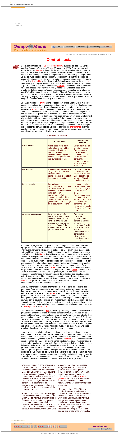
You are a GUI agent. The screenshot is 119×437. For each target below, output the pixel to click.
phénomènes (75, 127)
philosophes (26, 280)
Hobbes (86, 81)
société (68, 339)
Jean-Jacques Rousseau (52, 66)
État (47, 311)
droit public (36, 81)
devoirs (39, 70)
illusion (31, 254)
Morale (96, 54)
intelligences (29, 306)
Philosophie (88, 54)
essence (61, 347)
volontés (44, 306)
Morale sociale (106, 54)
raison (74, 270)
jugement (52, 267)
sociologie (36, 109)
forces (52, 293)
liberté (42, 254)
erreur (42, 103)
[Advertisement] (73, 24)
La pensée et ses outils (74, 54)
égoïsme (60, 86)
